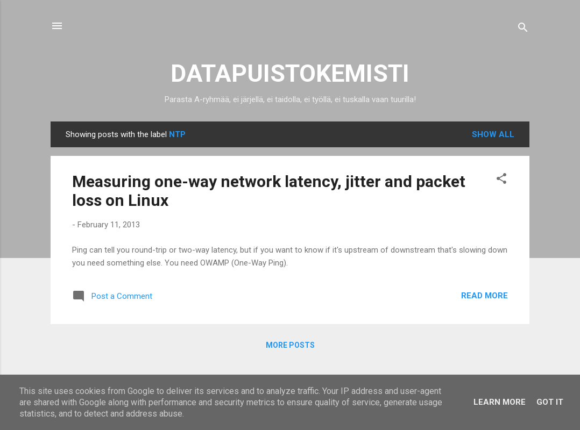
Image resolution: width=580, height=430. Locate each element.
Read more (484, 295)
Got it (549, 402)
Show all (493, 134)
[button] (501, 180)
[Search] (523, 29)
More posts (290, 345)
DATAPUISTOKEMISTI (290, 73)
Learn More (499, 402)
